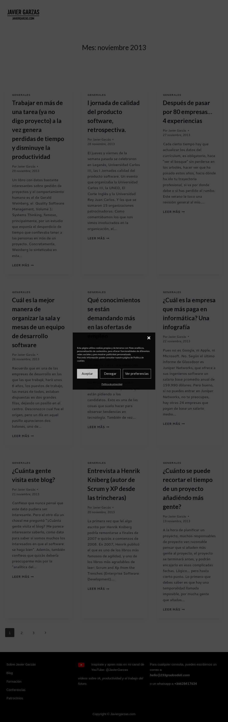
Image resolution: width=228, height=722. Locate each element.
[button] (149, 338)
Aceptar (87, 373)
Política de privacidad (111, 383)
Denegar (110, 373)
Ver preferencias (137, 373)
